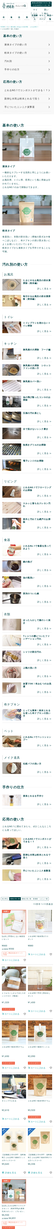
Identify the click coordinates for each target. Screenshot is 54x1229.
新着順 (35, 899)
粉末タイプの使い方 (15, 52)
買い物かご (45, 13)
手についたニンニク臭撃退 (19, 107)
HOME (3, 27)
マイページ (34, 13)
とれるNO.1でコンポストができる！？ (26, 90)
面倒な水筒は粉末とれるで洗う (22, 98)
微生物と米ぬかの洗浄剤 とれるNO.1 (24, 27)
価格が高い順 (26, 899)
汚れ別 (8, 61)
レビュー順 (44, 899)
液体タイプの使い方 (15, 44)
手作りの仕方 (11, 69)
